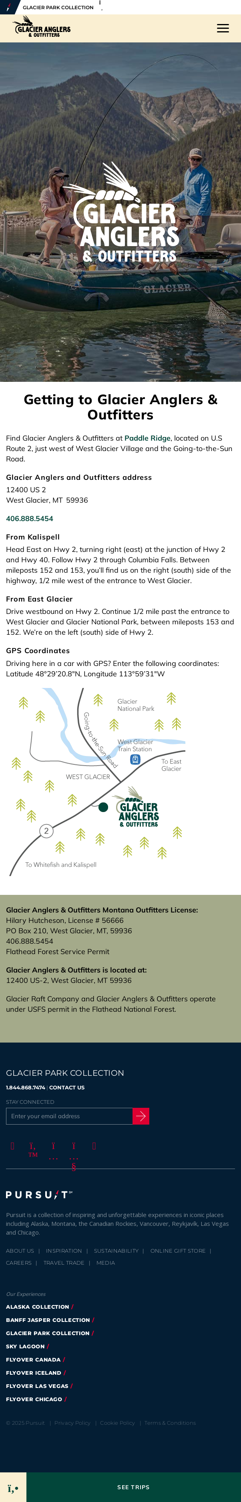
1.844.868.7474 (25, 1087)
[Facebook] (11, 1146)
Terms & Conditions (170, 1423)
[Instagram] (52, 1146)
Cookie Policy (117, 1423)
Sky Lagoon (25, 1346)
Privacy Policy (72, 1423)
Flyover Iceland (34, 1373)
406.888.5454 (29, 518)
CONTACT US (66, 1087)
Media (105, 1262)
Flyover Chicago (34, 1399)
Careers (19, 1262)
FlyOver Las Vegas (37, 1386)
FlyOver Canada (33, 1359)
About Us (20, 1250)
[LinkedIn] (93, 1146)
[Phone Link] (13, 1487)
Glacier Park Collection (48, 1333)
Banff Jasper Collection (48, 1320)
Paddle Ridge (148, 438)
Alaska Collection (37, 1306)
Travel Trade (64, 1262)
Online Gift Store (178, 1250)
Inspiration (64, 1250)
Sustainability (116, 1250)
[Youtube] (72, 1146)
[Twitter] (31, 1146)
